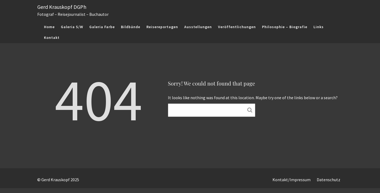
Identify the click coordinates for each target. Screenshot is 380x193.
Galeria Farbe (102, 26)
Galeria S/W (72, 26)
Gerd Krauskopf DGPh (61, 6)
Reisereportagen (162, 26)
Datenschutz (328, 179)
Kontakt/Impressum (291, 179)
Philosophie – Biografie (284, 26)
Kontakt (52, 37)
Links (318, 26)
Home (49, 26)
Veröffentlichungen (237, 26)
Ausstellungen (198, 26)
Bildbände (130, 26)
